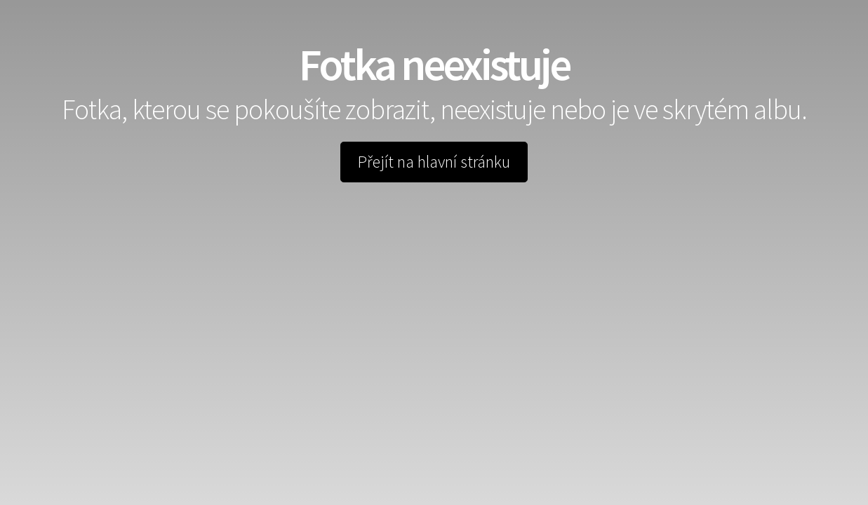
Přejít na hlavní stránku (434, 162)
